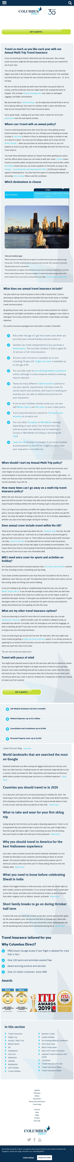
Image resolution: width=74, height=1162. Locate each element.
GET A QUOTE (21, 692)
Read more (54, 805)
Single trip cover (43, 361)
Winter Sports (24, 407)
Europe (59, 159)
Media (37, 1096)
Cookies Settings (28, 1157)
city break (17, 136)
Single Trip (12, 1037)
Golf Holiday (13, 1068)
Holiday (11, 1061)
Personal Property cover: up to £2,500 (25, 738)
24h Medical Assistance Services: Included (27, 709)
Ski (9, 1047)
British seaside (11, 143)
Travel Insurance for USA (52, 1064)
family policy (19, 348)
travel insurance (46, 383)
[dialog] (37, 1154)
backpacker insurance (11, 620)
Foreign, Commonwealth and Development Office (26, 169)
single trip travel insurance (34, 639)
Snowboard (13, 1051)
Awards (37, 1090)
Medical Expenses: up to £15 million (25, 718)
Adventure (12, 1057)
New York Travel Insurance (53, 1051)
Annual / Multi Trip (16, 1040)
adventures (9, 118)
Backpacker (13, 1064)
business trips (50, 531)
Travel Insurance (15, 1034)
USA (15, 176)
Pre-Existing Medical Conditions (55, 1040)
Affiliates (37, 1093)
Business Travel (48, 1034)
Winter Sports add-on (10, 591)
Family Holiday (48, 1037)
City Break (46, 1060)
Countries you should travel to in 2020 (30, 787)
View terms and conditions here (56, 277)
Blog (37, 1115)
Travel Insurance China (51, 1067)
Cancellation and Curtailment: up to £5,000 (28, 728)
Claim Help (37, 1104)
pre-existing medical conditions (50, 370)
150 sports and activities (54, 566)
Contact (37, 1109)
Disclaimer (37, 1099)
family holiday (28, 102)
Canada (21, 176)
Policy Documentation (37, 1101)
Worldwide (9, 166)
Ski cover (40, 407)
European (32, 422)
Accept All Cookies (44, 1157)
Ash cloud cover (48, 1044)
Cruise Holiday (14, 1071)
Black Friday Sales (49, 1047)
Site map (37, 1121)
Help (37, 1112)
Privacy (37, 1118)
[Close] (71, 1150)
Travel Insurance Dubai (51, 1070)
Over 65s (12, 1054)
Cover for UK (19, 442)
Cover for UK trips (17, 541)
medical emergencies (32, 93)
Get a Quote (36, 32)
